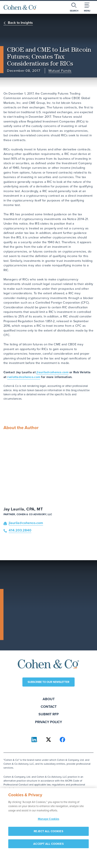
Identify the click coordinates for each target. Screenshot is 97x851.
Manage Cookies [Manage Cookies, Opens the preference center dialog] (48, 821)
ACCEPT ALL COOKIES (48, 845)
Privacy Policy (48, 721)
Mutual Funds (60, 71)
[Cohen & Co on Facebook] (62, 739)
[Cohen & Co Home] (20, 7)
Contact (49, 706)
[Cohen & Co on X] (48, 739)
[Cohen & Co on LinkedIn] (35, 739)
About (49, 699)
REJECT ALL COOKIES (48, 833)
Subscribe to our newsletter (48, 682)
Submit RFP (48, 714)
